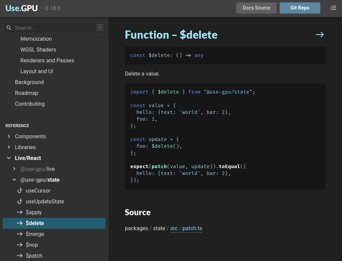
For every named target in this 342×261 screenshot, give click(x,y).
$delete (168, 92)
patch (159, 166)
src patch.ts (186, 228)
